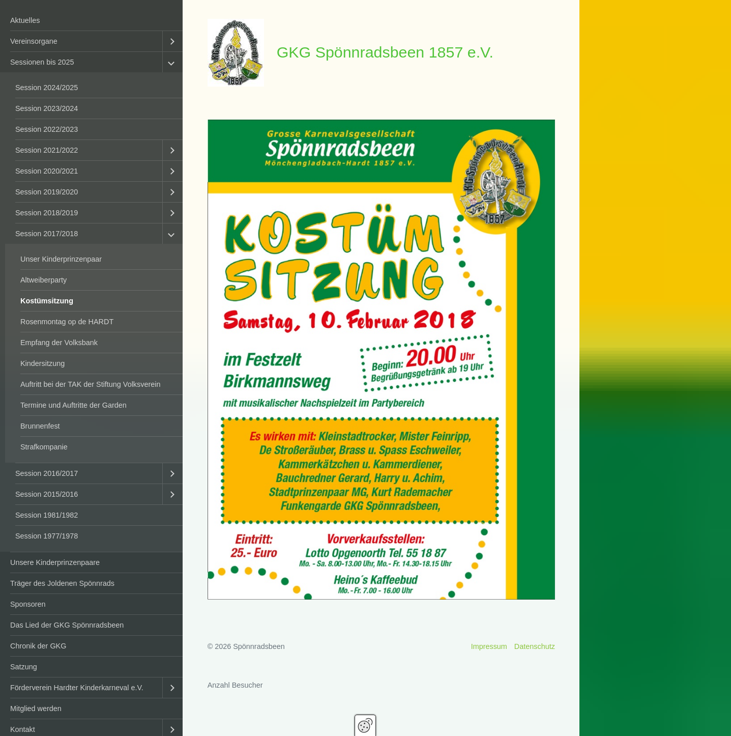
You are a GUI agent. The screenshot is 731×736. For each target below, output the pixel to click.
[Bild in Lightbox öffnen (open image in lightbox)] (381, 360)
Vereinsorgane (33, 41)
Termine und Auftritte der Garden (73, 405)
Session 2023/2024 (46, 108)
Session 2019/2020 (46, 192)
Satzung (23, 667)
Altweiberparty (43, 280)
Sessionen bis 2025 (42, 62)
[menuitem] (91, 20)
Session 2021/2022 (46, 150)
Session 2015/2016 (46, 494)
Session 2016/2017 (46, 473)
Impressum (489, 646)
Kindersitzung (42, 363)
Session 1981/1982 (46, 515)
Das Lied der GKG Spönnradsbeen (67, 625)
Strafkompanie (44, 447)
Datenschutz (534, 646)
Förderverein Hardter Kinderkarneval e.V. (76, 688)
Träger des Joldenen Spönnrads (62, 583)
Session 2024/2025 (46, 87)
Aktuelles (25, 20)
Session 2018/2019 (46, 213)
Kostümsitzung (46, 301)
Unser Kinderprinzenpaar (61, 259)
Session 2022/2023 (46, 129)
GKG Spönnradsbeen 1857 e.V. (385, 52)
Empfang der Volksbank (59, 342)
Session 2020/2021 (46, 171)
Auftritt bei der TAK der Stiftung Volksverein (90, 384)
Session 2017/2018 (46, 234)
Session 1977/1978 (46, 536)
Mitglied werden (36, 708)
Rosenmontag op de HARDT (66, 322)
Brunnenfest (40, 426)
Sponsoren (28, 604)
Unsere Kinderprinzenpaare (55, 562)
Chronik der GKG (38, 646)
